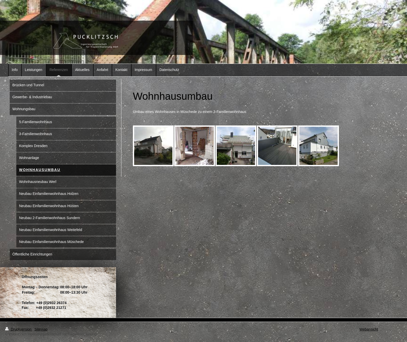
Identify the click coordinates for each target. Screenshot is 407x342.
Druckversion (18, 329)
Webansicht (369, 329)
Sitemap (40, 329)
